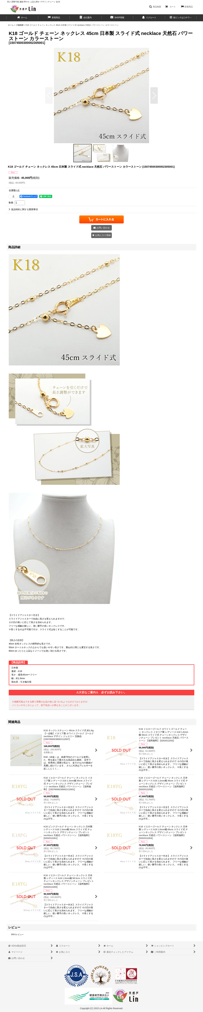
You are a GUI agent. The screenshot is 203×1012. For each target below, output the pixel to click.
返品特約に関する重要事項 (23, 209)
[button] (155, 6)
